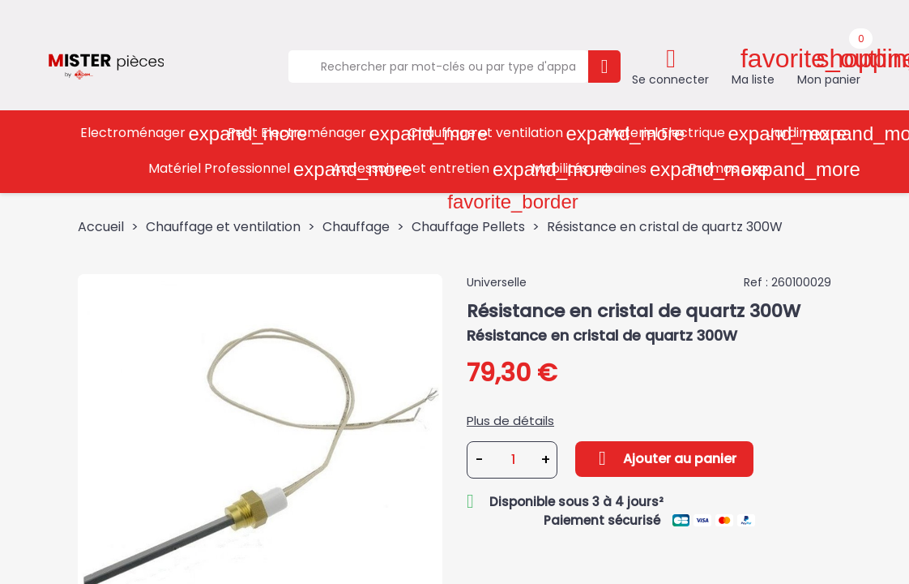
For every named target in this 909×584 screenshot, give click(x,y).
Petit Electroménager (312, 133)
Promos (729, 169)
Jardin (802, 133)
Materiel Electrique (680, 133)
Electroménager (148, 133)
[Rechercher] (438, 66)
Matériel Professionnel (234, 169)
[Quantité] (512, 460)
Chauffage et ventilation (501, 133)
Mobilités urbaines (604, 169)
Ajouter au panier (664, 458)
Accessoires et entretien (426, 169)
